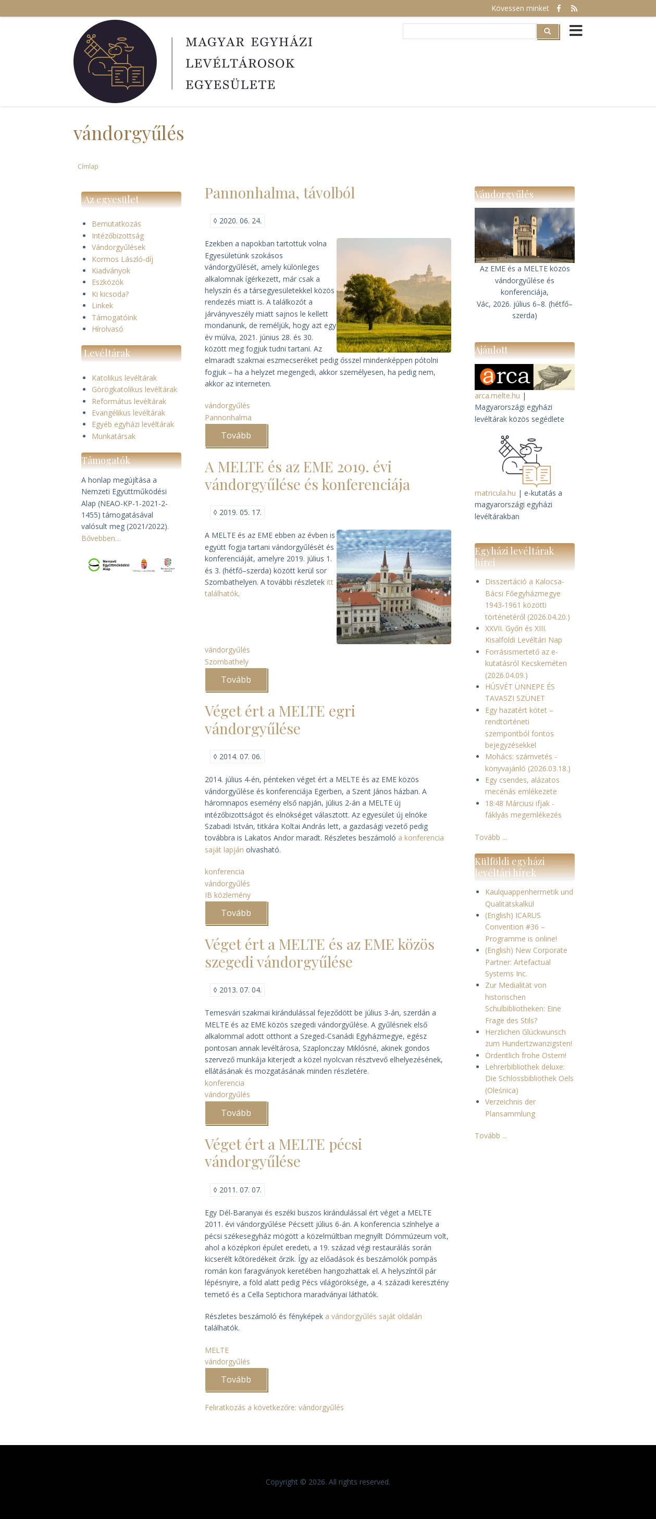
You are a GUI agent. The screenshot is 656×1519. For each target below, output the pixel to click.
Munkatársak (113, 436)
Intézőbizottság (118, 236)
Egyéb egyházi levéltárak (133, 424)
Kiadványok (111, 270)
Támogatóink (114, 317)
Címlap (88, 166)
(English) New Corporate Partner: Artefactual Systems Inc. (526, 961)
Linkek (102, 305)
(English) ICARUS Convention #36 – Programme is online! (521, 927)
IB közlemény (228, 895)
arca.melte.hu (497, 395)
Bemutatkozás (116, 224)
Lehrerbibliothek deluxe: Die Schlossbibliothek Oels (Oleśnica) (529, 1078)
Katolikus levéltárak (124, 378)
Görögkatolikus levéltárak (134, 389)
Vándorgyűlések (118, 247)
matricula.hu (495, 493)
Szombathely (227, 662)
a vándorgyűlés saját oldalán (373, 1316)
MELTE (217, 1350)
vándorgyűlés (227, 405)
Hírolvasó (107, 329)
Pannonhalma (228, 417)
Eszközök (107, 282)
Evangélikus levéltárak (128, 413)
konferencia (224, 871)
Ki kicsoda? (110, 294)
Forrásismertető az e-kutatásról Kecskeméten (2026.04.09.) (526, 663)
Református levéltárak (129, 401)
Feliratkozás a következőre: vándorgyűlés (274, 1407)
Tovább (244, 438)
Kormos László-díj (122, 259)
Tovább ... (491, 837)
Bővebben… (101, 538)
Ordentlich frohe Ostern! (525, 1055)
